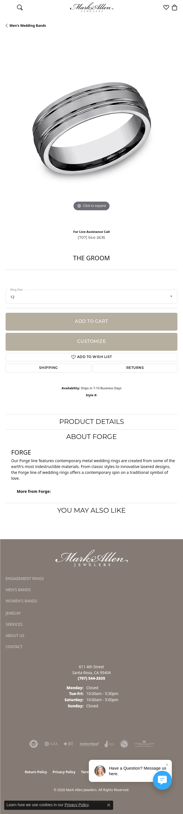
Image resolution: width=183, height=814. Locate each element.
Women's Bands (21, 600)
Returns (135, 368)
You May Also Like (91, 510)
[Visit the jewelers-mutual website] (89, 744)
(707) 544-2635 (91, 237)
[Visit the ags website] (144, 744)
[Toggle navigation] (8, 7)
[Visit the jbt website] (68, 744)
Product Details (91, 421)
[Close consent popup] (108, 805)
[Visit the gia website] (51, 744)
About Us (15, 635)
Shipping (48, 368)
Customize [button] (91, 342)
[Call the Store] (91, 678)
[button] (20, 7)
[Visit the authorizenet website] (33, 744)
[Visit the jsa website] (124, 744)
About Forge (91, 437)
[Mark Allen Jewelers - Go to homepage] (91, 557)
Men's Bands (18, 589)
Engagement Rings (25, 578)
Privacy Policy (64, 772)
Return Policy (36, 772)
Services (14, 624)
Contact (14, 646)
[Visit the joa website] (110, 744)
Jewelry (13, 613)
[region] (91, 131)
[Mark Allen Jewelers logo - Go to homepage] (91, 7)
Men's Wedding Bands (27, 25)
